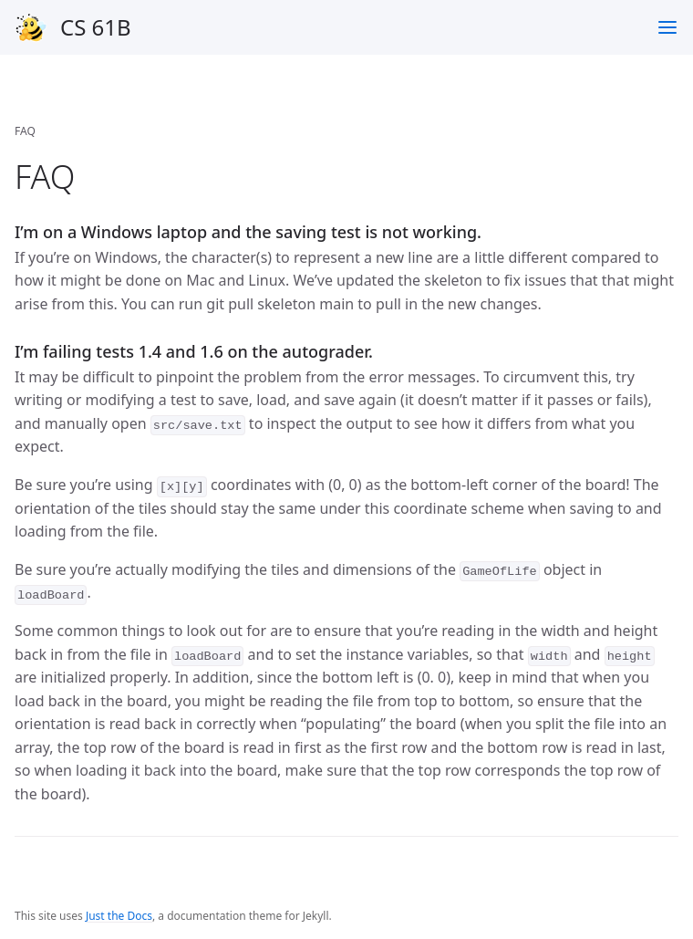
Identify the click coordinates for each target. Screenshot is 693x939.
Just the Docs (119, 915)
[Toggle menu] (667, 27)
